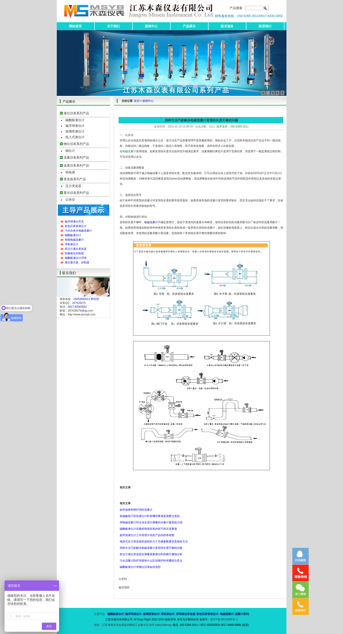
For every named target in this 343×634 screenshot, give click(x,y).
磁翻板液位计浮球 (76, 258)
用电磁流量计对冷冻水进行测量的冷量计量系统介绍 (151, 522)
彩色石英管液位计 (76, 226)
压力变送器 (73, 186)
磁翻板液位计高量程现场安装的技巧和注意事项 (148, 528)
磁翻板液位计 (75, 120)
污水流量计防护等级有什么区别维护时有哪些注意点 (151, 560)
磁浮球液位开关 (74, 221)
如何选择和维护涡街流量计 (136, 509)
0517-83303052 (77, 306)
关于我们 (113, 26)
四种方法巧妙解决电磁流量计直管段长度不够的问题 (151, 547)
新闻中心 (151, 26)
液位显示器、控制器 (77, 262)
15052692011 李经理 (86, 299)
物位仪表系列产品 (76, 144)
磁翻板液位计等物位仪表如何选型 (140, 567)
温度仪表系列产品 (76, 165)
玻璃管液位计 (75, 131)
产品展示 (189, 26)
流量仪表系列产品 (76, 157)
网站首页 (75, 26)
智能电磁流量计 (74, 239)
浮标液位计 (71, 244)
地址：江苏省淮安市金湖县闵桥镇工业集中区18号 (124, 625)
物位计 (70, 150)
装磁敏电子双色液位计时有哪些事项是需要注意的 (150, 516)
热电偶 (70, 172)
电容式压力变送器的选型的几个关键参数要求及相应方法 (154, 541)
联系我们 (265, 26)
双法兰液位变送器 (76, 248)
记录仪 (70, 199)
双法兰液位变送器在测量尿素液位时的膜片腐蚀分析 (151, 554)
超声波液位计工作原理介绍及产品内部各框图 (147, 535)
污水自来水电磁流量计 (78, 230)
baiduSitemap (163, 625)
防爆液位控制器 (74, 253)
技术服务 (227, 26)
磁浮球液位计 (75, 125)
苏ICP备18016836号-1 (224, 619)
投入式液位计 (75, 137)
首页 (136, 100)
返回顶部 (124, 587)
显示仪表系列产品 (76, 193)
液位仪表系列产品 (76, 113)
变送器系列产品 (75, 179)
